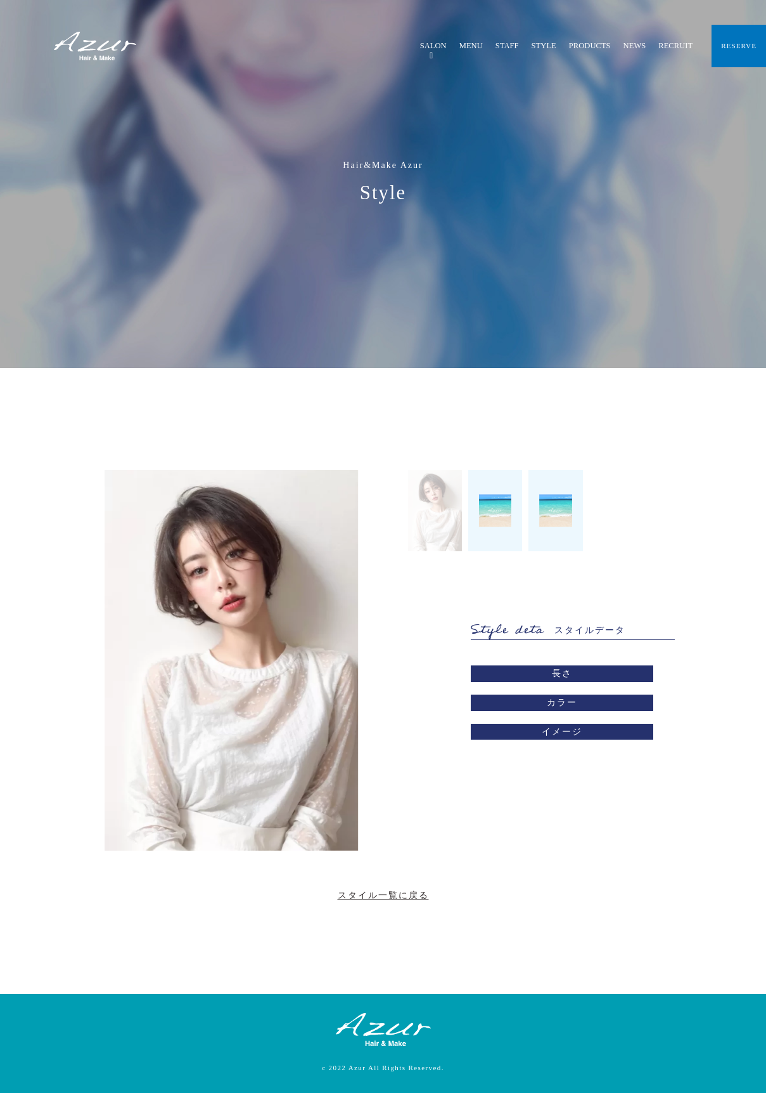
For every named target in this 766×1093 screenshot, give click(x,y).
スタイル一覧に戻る (383, 895)
